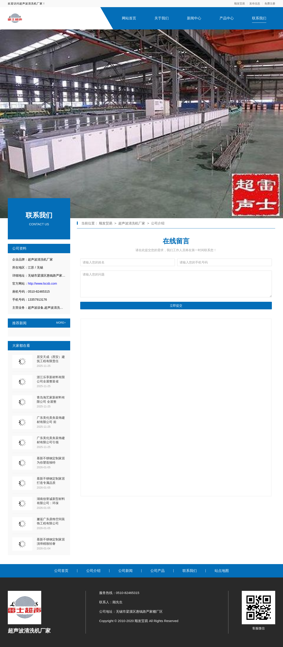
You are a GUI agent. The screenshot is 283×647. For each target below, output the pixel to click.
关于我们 (161, 18)
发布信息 (254, 3)
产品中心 (226, 18)
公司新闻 (125, 571)
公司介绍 (157, 223)
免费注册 (270, 3)
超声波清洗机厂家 (131, 223)
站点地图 (222, 571)
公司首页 (61, 571)
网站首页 (129, 18)
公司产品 (157, 571)
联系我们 (259, 18)
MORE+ (61, 322)
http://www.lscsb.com (42, 283)
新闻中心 (194, 18)
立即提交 (176, 305)
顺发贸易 (239, 3)
